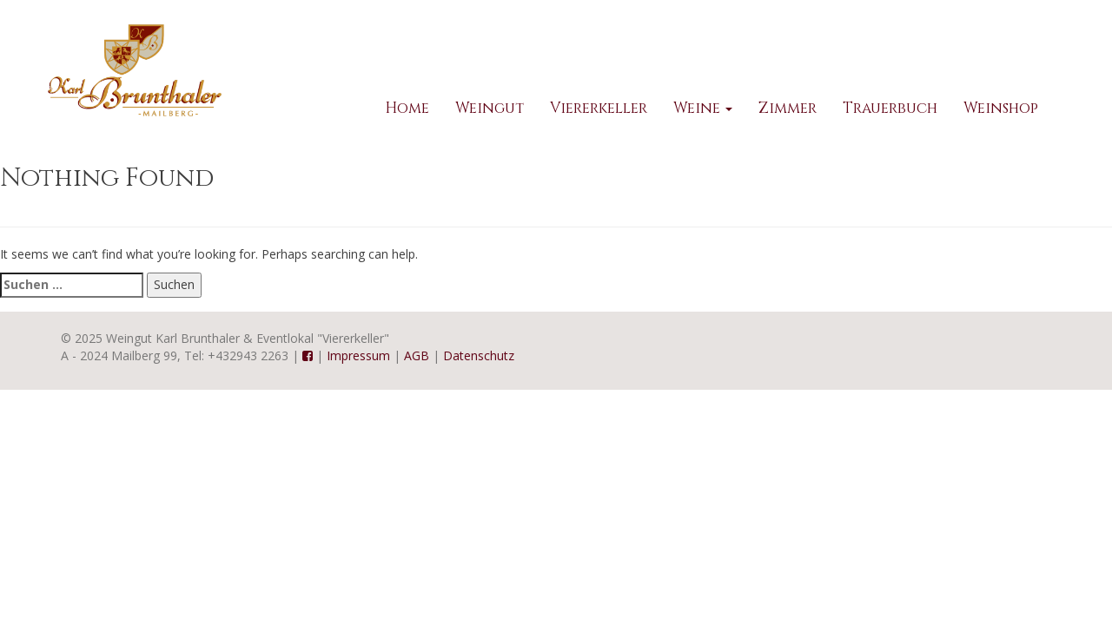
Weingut (489, 108)
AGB (416, 355)
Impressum (358, 355)
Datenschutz (478, 355)
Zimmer (787, 108)
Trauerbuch (890, 108)
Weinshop (1000, 108)
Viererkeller (598, 108)
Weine (702, 108)
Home (407, 108)
